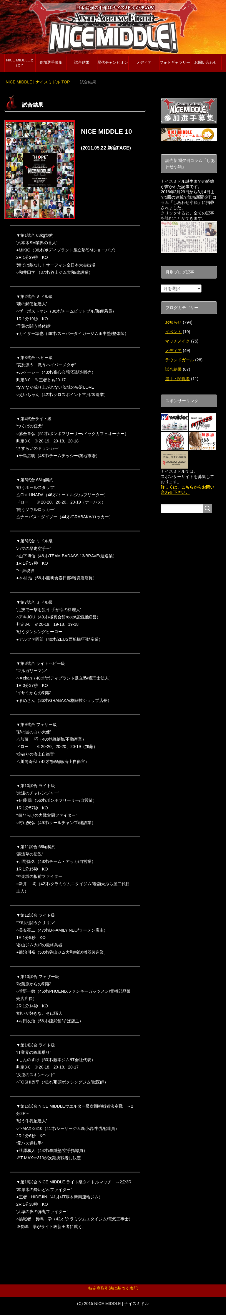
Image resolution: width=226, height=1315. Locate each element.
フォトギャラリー (174, 63)
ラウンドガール (179, 360)
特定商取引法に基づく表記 (113, 1288)
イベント (173, 331)
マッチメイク (177, 341)
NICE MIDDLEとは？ (20, 62)
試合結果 (81, 63)
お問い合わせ (205, 63)
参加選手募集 (50, 63)
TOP (38, 82)
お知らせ (173, 322)
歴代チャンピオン (112, 63)
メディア (144, 63)
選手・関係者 (177, 378)
